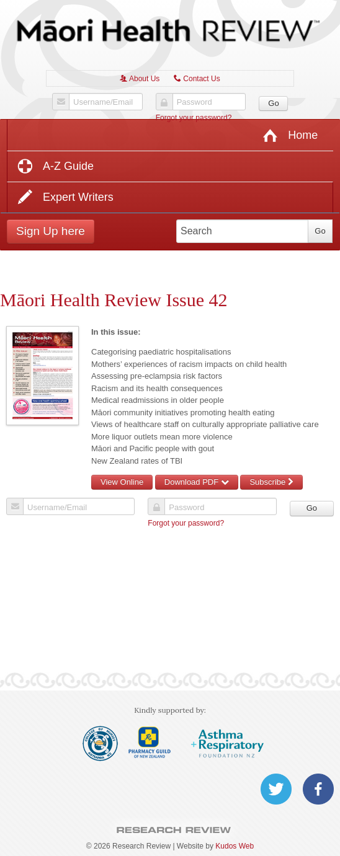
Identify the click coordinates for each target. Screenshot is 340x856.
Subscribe (271, 482)
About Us (139, 78)
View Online (122, 482)
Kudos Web (234, 846)
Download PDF (196, 482)
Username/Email (103, 102)
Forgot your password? (194, 117)
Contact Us (197, 78)
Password (194, 102)
